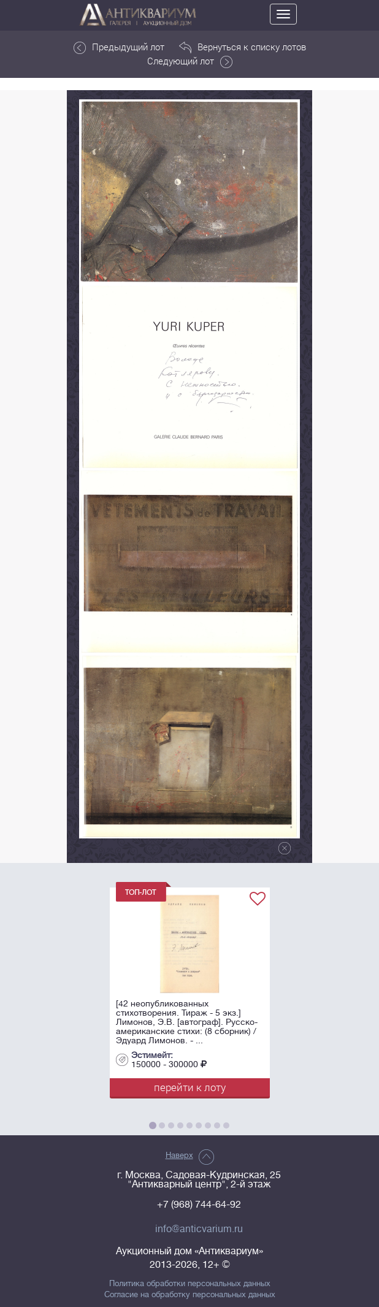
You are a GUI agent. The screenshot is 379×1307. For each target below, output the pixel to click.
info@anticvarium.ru (199, 1229)
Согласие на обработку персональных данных (189, 1295)
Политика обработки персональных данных (189, 1284)
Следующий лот (189, 61)
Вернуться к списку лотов (242, 47)
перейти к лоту (190, 1087)
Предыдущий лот (119, 47)
